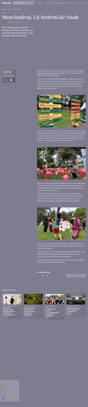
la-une (5, 9)
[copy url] (76, 275)
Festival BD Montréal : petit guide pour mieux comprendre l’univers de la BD (9, 311)
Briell (64, 79)
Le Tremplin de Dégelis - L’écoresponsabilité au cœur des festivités (52, 312)
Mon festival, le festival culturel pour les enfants (60, 72)
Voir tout (78, 289)
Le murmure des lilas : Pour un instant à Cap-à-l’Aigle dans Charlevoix (29, 311)
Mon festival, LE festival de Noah (14, 9)
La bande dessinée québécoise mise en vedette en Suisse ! (73, 310)
